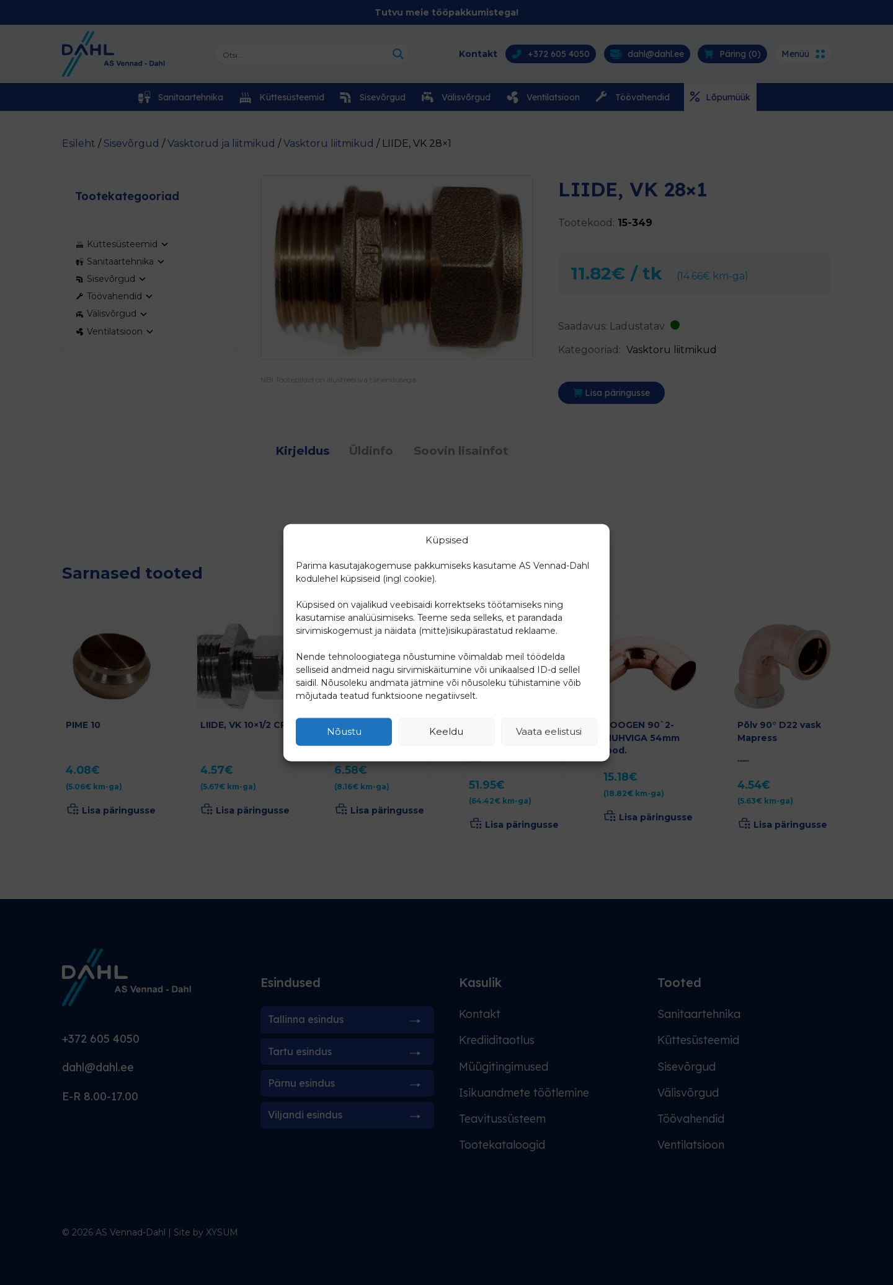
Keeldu (446, 731)
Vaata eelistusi (549, 731)
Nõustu (344, 731)
